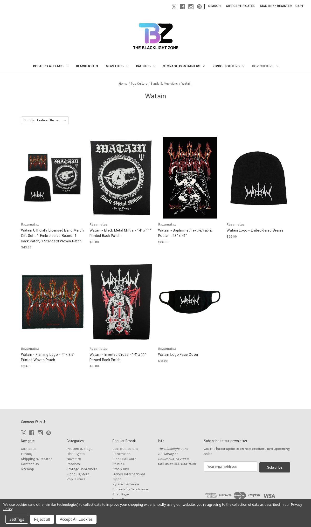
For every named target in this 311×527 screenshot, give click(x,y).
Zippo (116, 479)
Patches (145, 66)
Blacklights (87, 66)
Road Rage (120, 494)
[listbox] (52, 120)
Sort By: (29, 120)
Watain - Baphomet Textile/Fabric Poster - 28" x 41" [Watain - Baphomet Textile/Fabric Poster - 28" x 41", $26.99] (185, 233)
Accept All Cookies (76, 519)
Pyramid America (125, 484)
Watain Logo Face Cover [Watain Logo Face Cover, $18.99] (178, 354)
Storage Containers (184, 66)
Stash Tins (120, 469)
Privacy (27, 454)
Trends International (128, 474)
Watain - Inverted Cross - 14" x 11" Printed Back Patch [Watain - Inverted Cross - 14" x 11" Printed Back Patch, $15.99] (118, 357)
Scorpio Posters (125, 449)
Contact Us (30, 464)
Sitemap (27, 469)
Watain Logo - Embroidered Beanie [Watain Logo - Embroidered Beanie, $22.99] (255, 230)
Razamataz (121, 454)
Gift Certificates (240, 6)
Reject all (42, 519)
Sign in (265, 6)
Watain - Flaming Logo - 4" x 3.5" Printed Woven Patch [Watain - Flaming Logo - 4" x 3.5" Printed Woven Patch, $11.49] (48, 357)
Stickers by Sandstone (130, 489)
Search (214, 6)
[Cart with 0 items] (299, 6)
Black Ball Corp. (124, 459)
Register (284, 6)
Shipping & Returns (36, 459)
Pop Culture (265, 66)
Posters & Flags (50, 66)
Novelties (117, 66)
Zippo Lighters (228, 66)
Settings (16, 519)
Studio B (118, 464)
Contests (28, 449)
